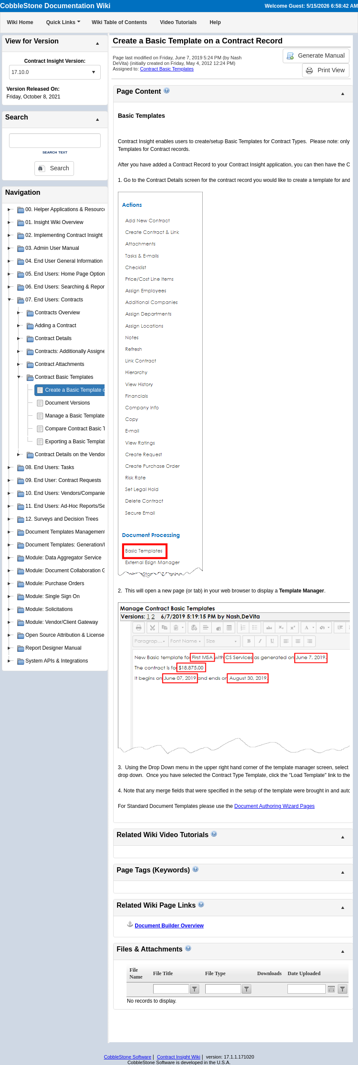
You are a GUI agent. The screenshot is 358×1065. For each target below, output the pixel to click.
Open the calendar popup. (331, 989)
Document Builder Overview (169, 926)
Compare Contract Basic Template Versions (95, 429)
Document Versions (67, 403)
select (93, 72)
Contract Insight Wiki (179, 1056)
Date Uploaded (303, 973)
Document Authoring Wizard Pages (275, 806)
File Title (163, 973)
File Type (215, 973)
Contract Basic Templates (167, 68)
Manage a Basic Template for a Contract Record (100, 416)
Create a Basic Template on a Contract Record (98, 390)
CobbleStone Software (127, 1056)
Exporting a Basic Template (76, 442)
